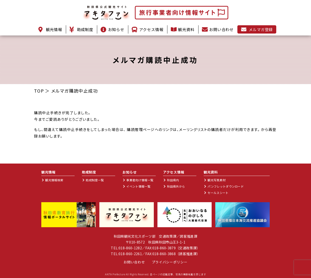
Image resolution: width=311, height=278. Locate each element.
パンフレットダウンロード (225, 186)
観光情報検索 (54, 180)
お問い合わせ (134, 262)
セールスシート (217, 193)
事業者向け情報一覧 (139, 180)
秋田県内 (173, 180)
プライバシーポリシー (170, 262)
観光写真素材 (216, 180)
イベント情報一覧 (138, 186)
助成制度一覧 (95, 180)
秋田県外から (176, 186)
